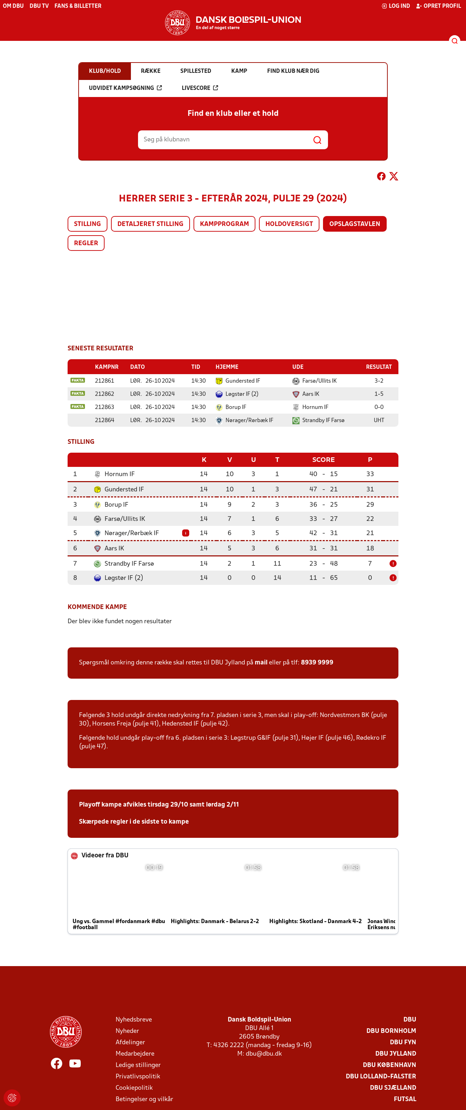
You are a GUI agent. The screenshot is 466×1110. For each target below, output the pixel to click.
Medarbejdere (135, 1053)
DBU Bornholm (391, 1031)
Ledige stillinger (138, 1065)
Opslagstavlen (354, 224)
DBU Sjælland (393, 1087)
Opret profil (438, 6)
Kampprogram (224, 224)
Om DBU (13, 6)
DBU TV (39, 6)
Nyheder (127, 1031)
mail (261, 662)
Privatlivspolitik (138, 1076)
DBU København (389, 1065)
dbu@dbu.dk (264, 1053)
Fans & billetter (77, 6)
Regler (86, 244)
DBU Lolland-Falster (381, 1076)
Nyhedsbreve (134, 1019)
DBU (409, 1019)
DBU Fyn (403, 1042)
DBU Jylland (395, 1053)
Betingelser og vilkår (144, 1099)
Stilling (87, 224)
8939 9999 (317, 662)
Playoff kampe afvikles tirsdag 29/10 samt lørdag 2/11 (159, 804)
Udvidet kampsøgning (125, 88)
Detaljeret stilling (150, 224)
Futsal (405, 1099)
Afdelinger (130, 1042)
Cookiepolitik (134, 1087)
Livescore (200, 88)
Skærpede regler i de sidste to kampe (134, 821)
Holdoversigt (289, 224)
